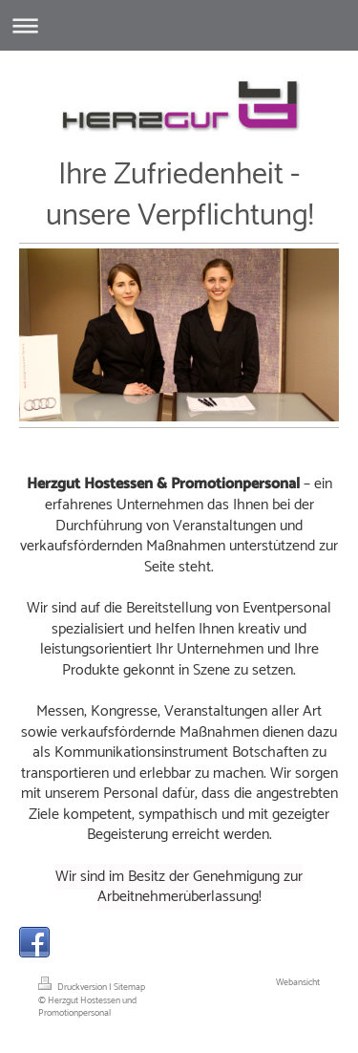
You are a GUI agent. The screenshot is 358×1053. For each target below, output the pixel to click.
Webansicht (298, 982)
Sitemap (129, 987)
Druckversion (73, 987)
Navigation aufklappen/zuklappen (179, 25)
